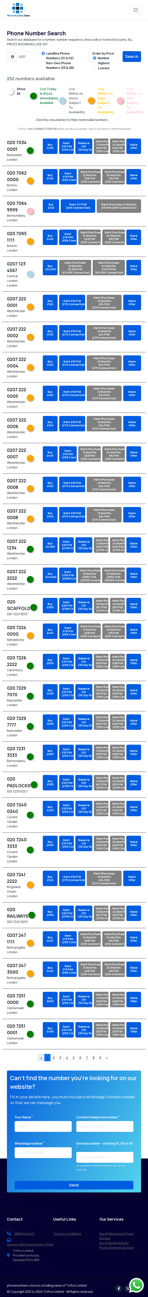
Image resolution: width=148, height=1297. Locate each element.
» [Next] (107, 1057)
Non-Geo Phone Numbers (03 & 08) (60, 65)
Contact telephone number (98, 1117)
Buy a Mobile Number (114, 1243)
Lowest (103, 68)
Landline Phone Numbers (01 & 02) (60, 55)
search (131, 56)
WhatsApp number (30, 1143)
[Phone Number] (26, 56)
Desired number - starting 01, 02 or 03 (104, 1145)
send (74, 1185)
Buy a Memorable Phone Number (116, 1236)
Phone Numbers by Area (116, 1247)
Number (104, 58)
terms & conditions (67, 1234)
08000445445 (21, 1234)
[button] (12, 56)
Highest (104, 63)
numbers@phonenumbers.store (30, 1242)
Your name (24, 1117)
